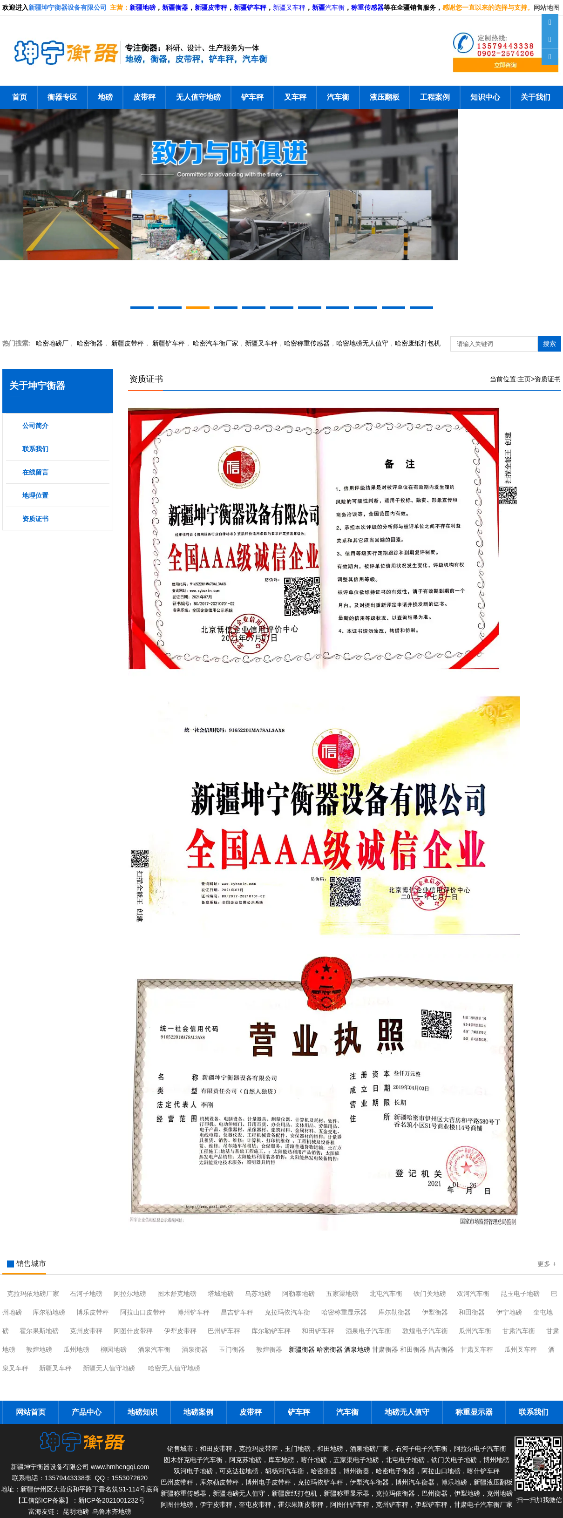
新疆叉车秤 (289, 7)
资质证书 (35, 518)
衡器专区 (62, 97)
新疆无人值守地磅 (109, 1368)
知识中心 (485, 97)
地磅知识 (142, 1412)
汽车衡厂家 (215, 343)
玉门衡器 (232, 1349)
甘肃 (518, 1331)
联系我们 (35, 449)
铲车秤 (252, 97)
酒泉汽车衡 (154, 1349)
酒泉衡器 (195, 1349)
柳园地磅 (114, 1349)
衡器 (90, 343)
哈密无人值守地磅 (174, 1368)
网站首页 (31, 1412)
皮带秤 (144, 97)
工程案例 (435, 97)
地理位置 (35, 495)
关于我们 (535, 97)
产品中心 (87, 1412)
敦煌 (425, 1331)
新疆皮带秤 (127, 343)
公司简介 (35, 425)
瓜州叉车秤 (520, 1349)
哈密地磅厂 (52, 343)
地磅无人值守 (362, 343)
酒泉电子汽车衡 (368, 1331)
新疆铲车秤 (168, 343)
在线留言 (35, 472)
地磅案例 (198, 1412)
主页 (524, 379)
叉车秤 (295, 97)
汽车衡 (335, 7)
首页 (19, 97)
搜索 (549, 343)
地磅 (105, 97)
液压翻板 (385, 97)
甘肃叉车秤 (477, 1349)
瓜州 (475, 1331)
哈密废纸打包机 (418, 343)
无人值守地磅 (198, 97)
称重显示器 (474, 1412)
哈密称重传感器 (307, 343)
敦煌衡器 (269, 1349)
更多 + (546, 1263)
